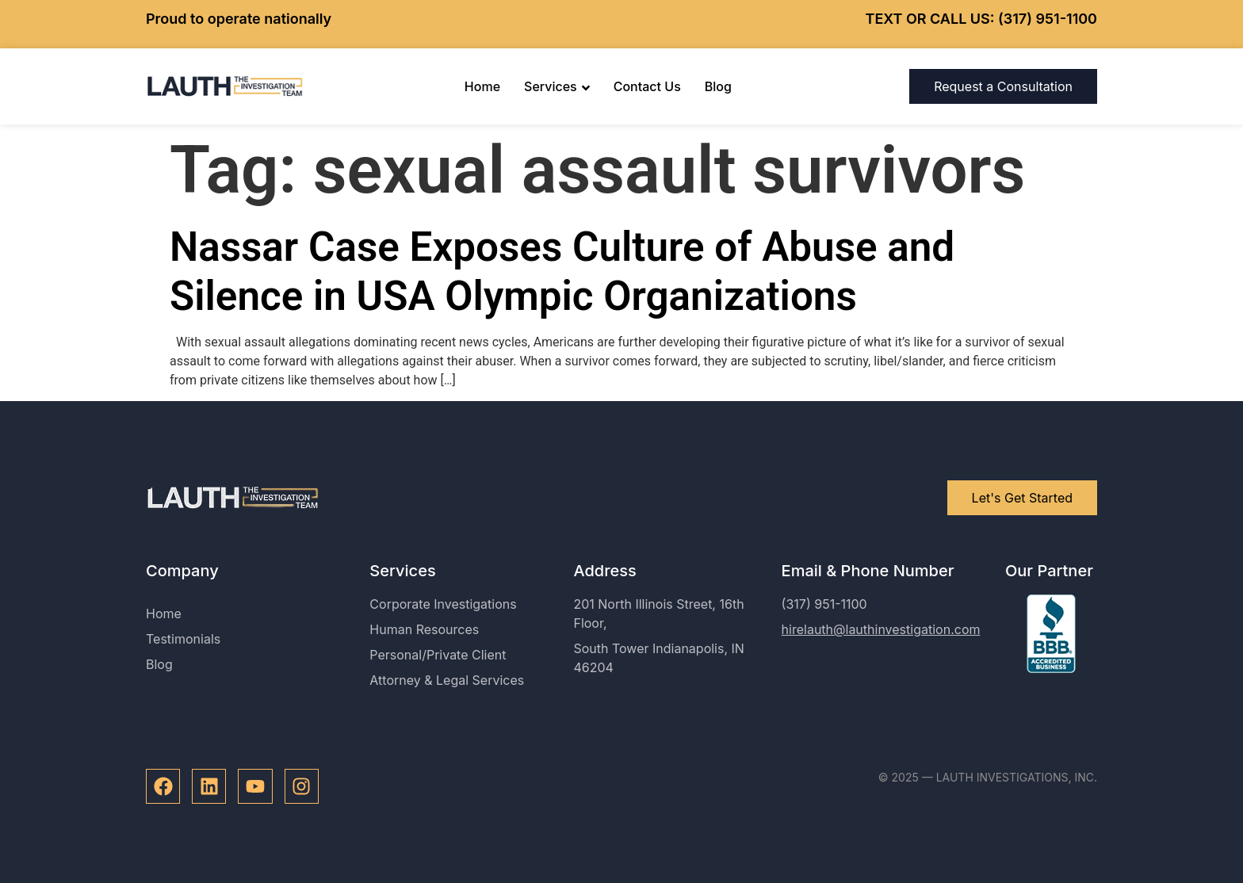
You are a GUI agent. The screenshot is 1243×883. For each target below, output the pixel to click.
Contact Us (647, 86)
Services (557, 86)
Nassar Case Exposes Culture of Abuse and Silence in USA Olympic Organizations (562, 271)
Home (482, 86)
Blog (718, 86)
